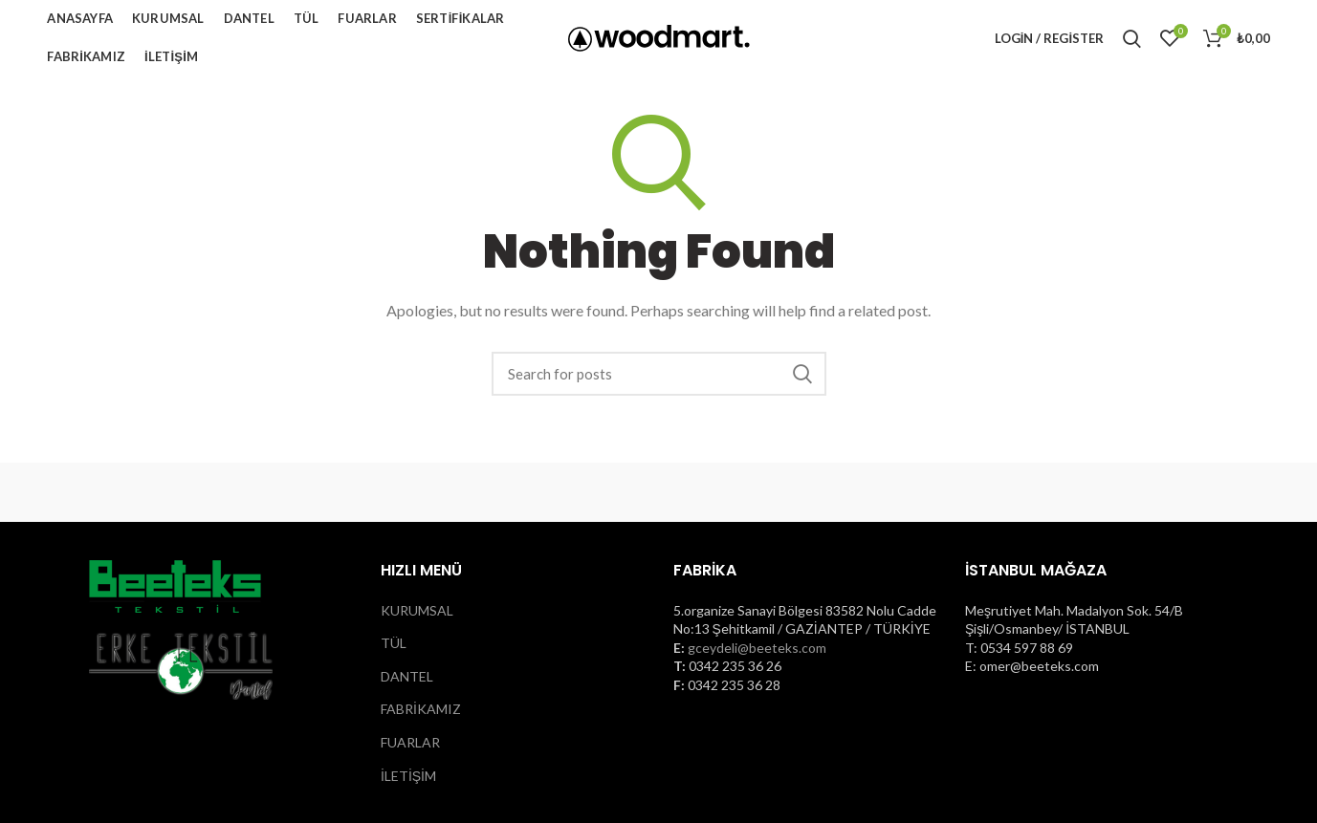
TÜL (393, 643)
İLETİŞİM (408, 776)
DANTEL (407, 676)
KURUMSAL (417, 610)
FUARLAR (410, 742)
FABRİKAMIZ (421, 709)
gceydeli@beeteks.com (757, 647)
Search (802, 374)
